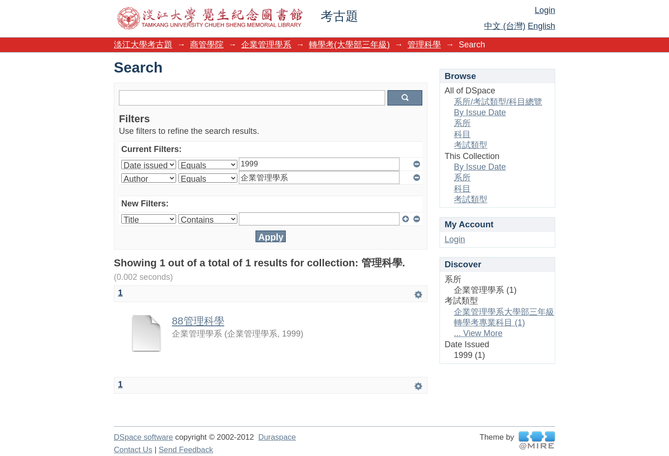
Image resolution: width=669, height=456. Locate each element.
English (541, 26)
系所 (462, 123)
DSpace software (143, 437)
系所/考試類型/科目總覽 (498, 101)
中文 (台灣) (504, 26)
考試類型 (470, 145)
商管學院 (206, 44)
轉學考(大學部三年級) (349, 44)
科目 (462, 134)
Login (545, 10)
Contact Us (133, 449)
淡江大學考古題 (143, 44)
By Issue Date (480, 112)
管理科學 (424, 44)
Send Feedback (185, 449)
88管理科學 (198, 321)
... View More (478, 333)
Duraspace (277, 437)
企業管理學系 (266, 44)
